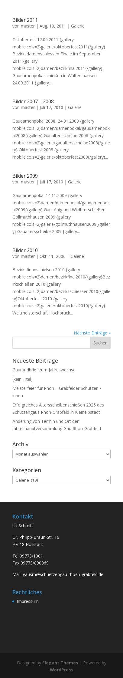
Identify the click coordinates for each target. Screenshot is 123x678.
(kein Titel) (22, 379)
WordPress (61, 670)
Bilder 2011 (25, 20)
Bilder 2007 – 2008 (33, 101)
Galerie (78, 26)
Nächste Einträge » (92, 333)
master (28, 26)
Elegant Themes (60, 663)
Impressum (28, 601)
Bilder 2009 (25, 176)
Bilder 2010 (25, 250)
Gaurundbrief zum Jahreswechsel (44, 370)
